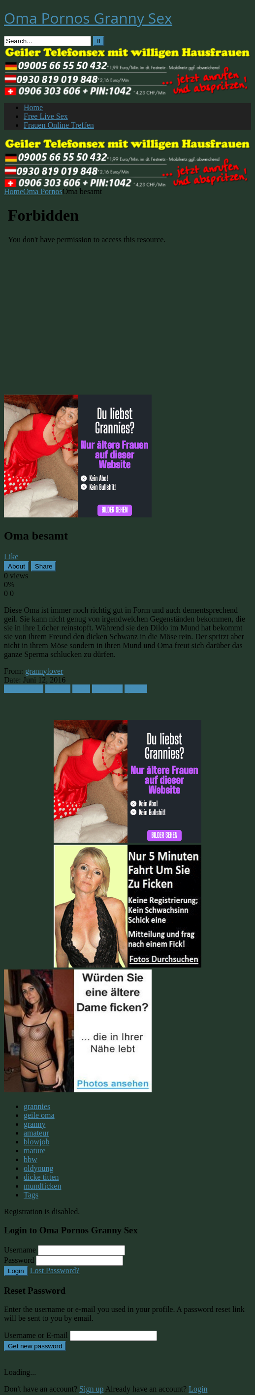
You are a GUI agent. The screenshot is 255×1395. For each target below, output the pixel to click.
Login (16, 1271)
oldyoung (38, 1168)
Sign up (91, 1389)
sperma (136, 688)
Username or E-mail (36, 1335)
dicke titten (41, 1177)
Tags (31, 1195)
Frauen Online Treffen (59, 125)
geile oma (107, 688)
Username (20, 1250)
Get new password (35, 1346)
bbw (30, 1159)
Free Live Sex (46, 116)
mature (34, 1150)
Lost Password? (55, 1270)
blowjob (36, 1142)
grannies (37, 1106)
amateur (58, 688)
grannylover (44, 671)
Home (33, 107)
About (16, 566)
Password (19, 1260)
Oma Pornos (43, 191)
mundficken (42, 1186)
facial (81, 688)
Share (44, 566)
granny (34, 1124)
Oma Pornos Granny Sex (88, 18)
